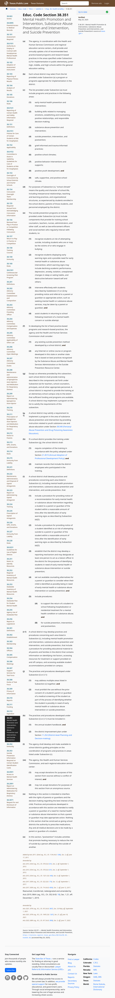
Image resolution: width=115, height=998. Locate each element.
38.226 (12, 524)
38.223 (12, 495)
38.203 (11, 310)
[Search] (74, 3)
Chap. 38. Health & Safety (54, 9)
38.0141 (12, 114)
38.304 (9, 649)
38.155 (12, 209)
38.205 (12, 338)
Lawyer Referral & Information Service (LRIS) (47, 968)
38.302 (12, 636)
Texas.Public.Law (18, 3)
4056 (51, 887)
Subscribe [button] (10, 970)
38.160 (9, 264)
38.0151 (13, 136)
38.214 (9, 452)
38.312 (10, 712)
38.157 (12, 240)
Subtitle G (39, 9)
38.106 (9, 102)
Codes (95, 959)
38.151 (11, 125)
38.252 (12, 575)
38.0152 (13, 160)
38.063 (9, 17)
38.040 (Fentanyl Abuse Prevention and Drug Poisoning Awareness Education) (51, 430)
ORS (99, 977)
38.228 (9, 541)
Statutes (13, 9)
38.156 (12, 226)
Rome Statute (99, 984)
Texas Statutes (37, 3)
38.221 (11, 468)
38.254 (12, 602)
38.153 (12, 179)
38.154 (11, 194)
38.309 (11, 691)
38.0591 (12, 775)
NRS (95, 970)
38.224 (10, 505)
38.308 (12, 682)
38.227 (12, 533)
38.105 (10, 95)
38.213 (12, 444)
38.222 (12, 480)
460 (51, 876)
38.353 (12, 759)
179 (50, 882)
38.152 (11, 146)
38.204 (12, 324)
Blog (70, 963)
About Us (72, 966)
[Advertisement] (93, 54)
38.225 (12, 514)
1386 (59, 855)
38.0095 (12, 26)
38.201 (11, 283)
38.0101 (12, 50)
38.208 (12, 379)
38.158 (10, 250)
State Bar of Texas (43, 958)
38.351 (12, 729)
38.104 (11, 87)
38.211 (12, 421)
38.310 (9, 699)
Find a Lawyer (73, 959)
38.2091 (12, 789)
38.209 (12, 398)
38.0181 (12, 273)
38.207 (11, 362)
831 (50, 864)
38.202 (12, 294)
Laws (95, 973)
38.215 (12, 460)
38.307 (11, 671)
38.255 (12, 612)
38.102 (11, 66)
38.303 (11, 642)
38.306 (10, 662)
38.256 (11, 621)
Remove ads (97, 3)
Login (106, 3)
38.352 (10, 745)
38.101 (11, 36)
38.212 (10, 435)
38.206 (12, 350)
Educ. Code (22, 9)
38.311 (10, 705)
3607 (51, 908)
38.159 (10, 258)
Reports (71, 977)
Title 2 (31, 9)
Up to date (82, 12)
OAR (95, 977)
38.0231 (12, 551)
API (69, 970)
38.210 (10, 408)
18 (59, 894)
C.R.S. (95, 962)
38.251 (10, 562)
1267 (51, 914)
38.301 (11, 629)
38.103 (12, 77)
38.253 (12, 589)
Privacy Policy (73, 987)
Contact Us (72, 973)
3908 (51, 920)
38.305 (12, 656)
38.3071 (12, 803)
